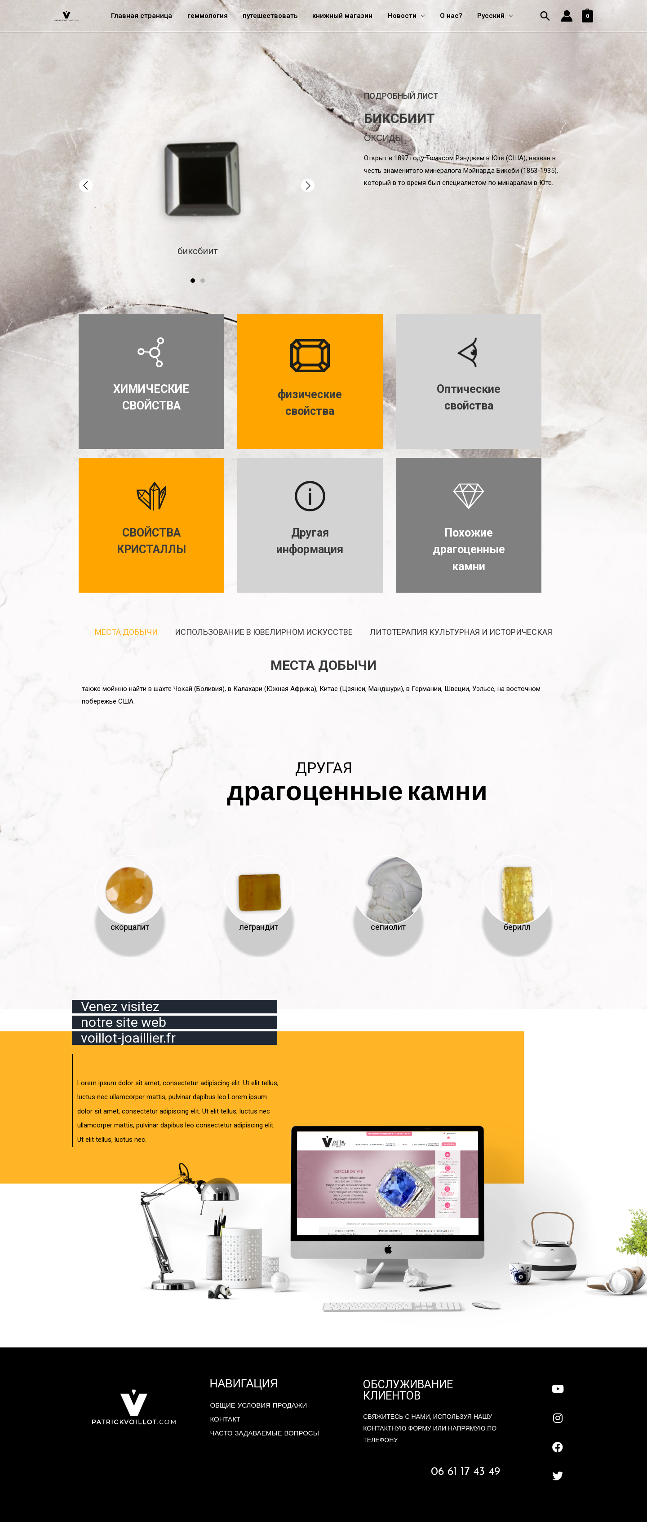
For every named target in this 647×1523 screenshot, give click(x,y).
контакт (225, 1420)
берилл (517, 928)
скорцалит (130, 928)
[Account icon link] (567, 16)
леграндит (258, 928)
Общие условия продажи (258, 1407)
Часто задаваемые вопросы (264, 1434)
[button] (86, 186)
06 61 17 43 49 (465, 1473)
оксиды (383, 138)
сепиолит (388, 928)
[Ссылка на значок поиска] (545, 16)
